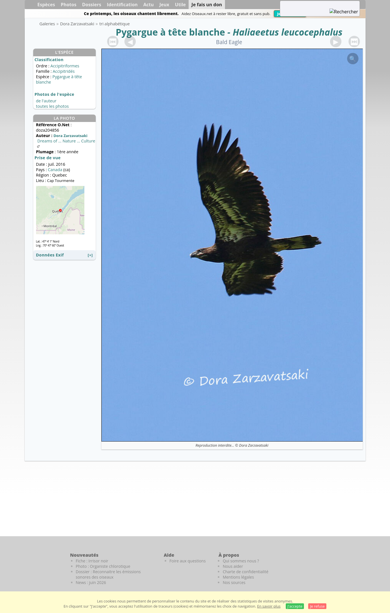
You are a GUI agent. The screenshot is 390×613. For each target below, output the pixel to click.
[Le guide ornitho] (354, 564)
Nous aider (233, 566)
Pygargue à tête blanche (170, 32)
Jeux (164, 4)
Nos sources (234, 582)
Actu (148, 4)
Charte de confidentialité (245, 571)
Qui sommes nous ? (241, 561)
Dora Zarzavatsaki (253, 445)
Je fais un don (206, 4)
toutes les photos (52, 106)
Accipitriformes (65, 66)
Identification (122, 4)
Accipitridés (63, 71)
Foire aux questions (188, 561)
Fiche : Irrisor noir (92, 561)
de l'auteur (46, 100)
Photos (68, 4)
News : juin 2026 (91, 582)
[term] (312, 4)
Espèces (46, 4)
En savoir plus (268, 606)
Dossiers (91, 4)
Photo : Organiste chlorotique (103, 566)
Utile (180, 4)
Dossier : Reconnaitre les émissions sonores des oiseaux (108, 574)
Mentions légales (238, 577)
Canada (55, 169)
